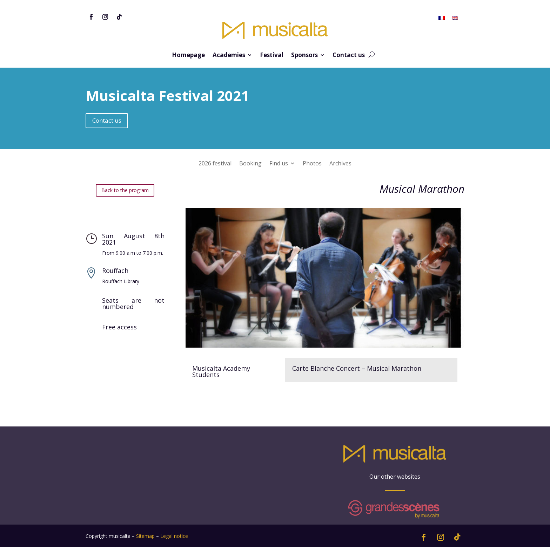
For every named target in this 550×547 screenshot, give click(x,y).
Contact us (349, 56)
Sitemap (145, 536)
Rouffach (115, 270)
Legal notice (174, 536)
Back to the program (125, 190)
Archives (340, 164)
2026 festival (215, 164)
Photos (312, 164)
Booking (250, 164)
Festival (271, 56)
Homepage (188, 56)
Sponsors (304, 56)
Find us (278, 164)
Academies (229, 56)
